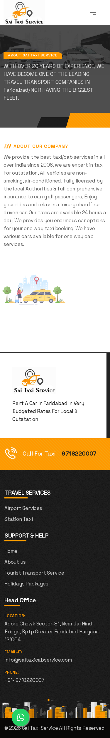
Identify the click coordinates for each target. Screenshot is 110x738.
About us (15, 562)
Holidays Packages (26, 583)
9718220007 (79, 453)
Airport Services (23, 508)
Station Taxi (18, 519)
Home (10, 551)
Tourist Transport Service (34, 573)
